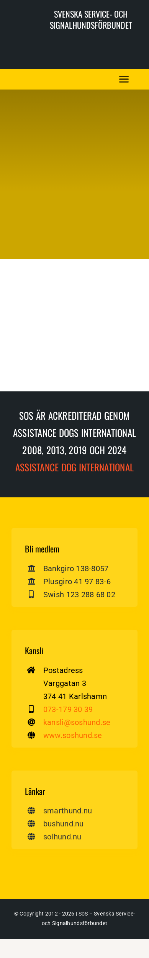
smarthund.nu (67, 810)
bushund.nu (63, 823)
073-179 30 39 (68, 709)
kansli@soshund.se (76, 722)
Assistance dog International (74, 467)
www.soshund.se (72, 735)
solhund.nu (62, 836)
